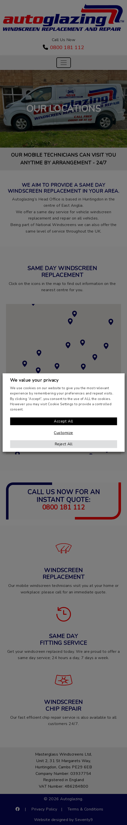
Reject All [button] (64, 443)
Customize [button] (63, 432)
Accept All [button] (63, 421)
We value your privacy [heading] (34, 380)
